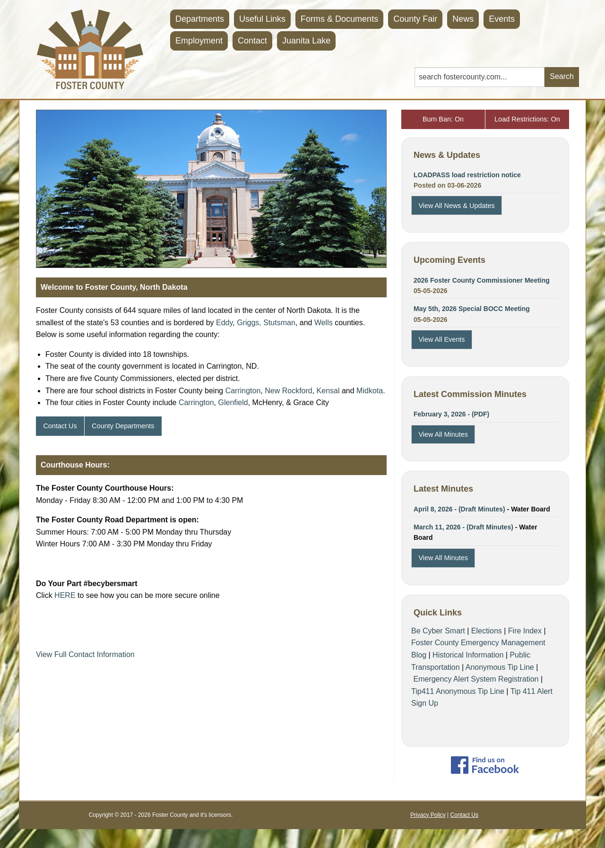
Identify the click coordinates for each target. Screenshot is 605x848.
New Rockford (288, 391)
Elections (486, 631)
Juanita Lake (306, 40)
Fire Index (525, 631)
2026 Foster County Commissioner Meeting (482, 280)
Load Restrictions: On (527, 119)
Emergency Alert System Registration (475, 679)
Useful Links (262, 19)
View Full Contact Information (85, 654)
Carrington (243, 391)
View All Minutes (443, 434)
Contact (252, 40)
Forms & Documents (339, 19)
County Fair (415, 19)
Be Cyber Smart (438, 631)
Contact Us (60, 426)
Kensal (328, 391)
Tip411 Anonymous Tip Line (457, 691)
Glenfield (233, 402)
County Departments (123, 426)
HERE (64, 595)
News (463, 19)
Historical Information (467, 655)
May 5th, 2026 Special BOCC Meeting (472, 308)
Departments (199, 19)
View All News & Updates (456, 205)
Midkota (369, 391)
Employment (199, 40)
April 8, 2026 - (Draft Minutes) (459, 509)
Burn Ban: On (443, 119)
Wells (323, 323)
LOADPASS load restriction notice (467, 175)
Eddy (224, 323)
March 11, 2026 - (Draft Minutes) (463, 527)
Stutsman (279, 323)
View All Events (441, 339)
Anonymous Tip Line (500, 667)
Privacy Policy (428, 815)
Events (502, 19)
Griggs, (249, 323)
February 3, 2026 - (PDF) (451, 414)
